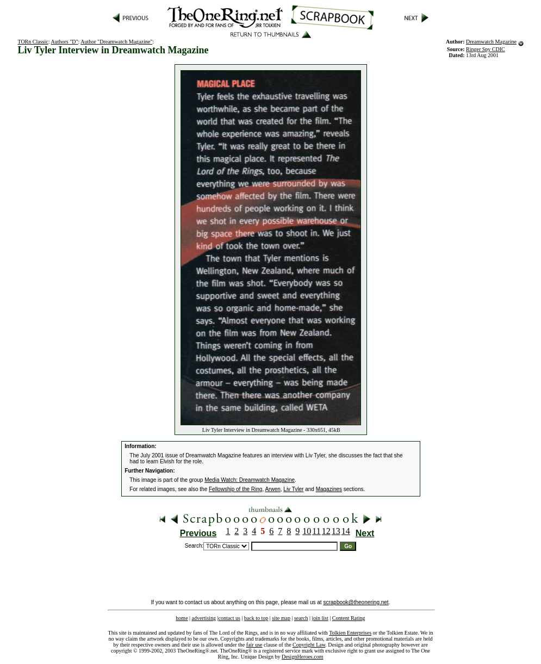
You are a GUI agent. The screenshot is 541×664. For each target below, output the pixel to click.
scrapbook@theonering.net (355, 602)
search (301, 618)
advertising (204, 618)
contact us (229, 618)
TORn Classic (32, 42)
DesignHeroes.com (302, 657)
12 (326, 531)
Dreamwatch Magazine (491, 42)
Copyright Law (309, 645)
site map (281, 618)
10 (306, 531)
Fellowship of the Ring (235, 489)
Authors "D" (64, 42)
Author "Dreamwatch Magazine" (116, 42)
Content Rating (348, 618)
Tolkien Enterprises (350, 633)
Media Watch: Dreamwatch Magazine (249, 480)
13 (336, 531)
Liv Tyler (293, 489)
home (182, 618)
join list (320, 618)
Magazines (329, 489)
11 (316, 531)
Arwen (272, 489)
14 (345, 531)
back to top (256, 618)
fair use (254, 645)
